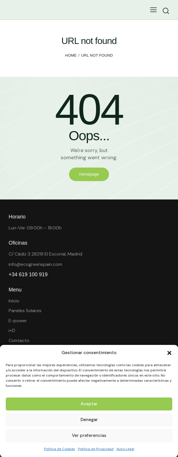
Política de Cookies (59, 449)
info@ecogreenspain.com (35, 264)
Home (71, 55)
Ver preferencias (89, 435)
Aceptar (89, 404)
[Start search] (165, 11)
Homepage (89, 174)
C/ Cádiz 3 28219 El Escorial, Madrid (45, 254)
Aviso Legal (125, 449)
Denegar (89, 420)
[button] (169, 353)
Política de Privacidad (96, 449)
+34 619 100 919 (28, 274)
